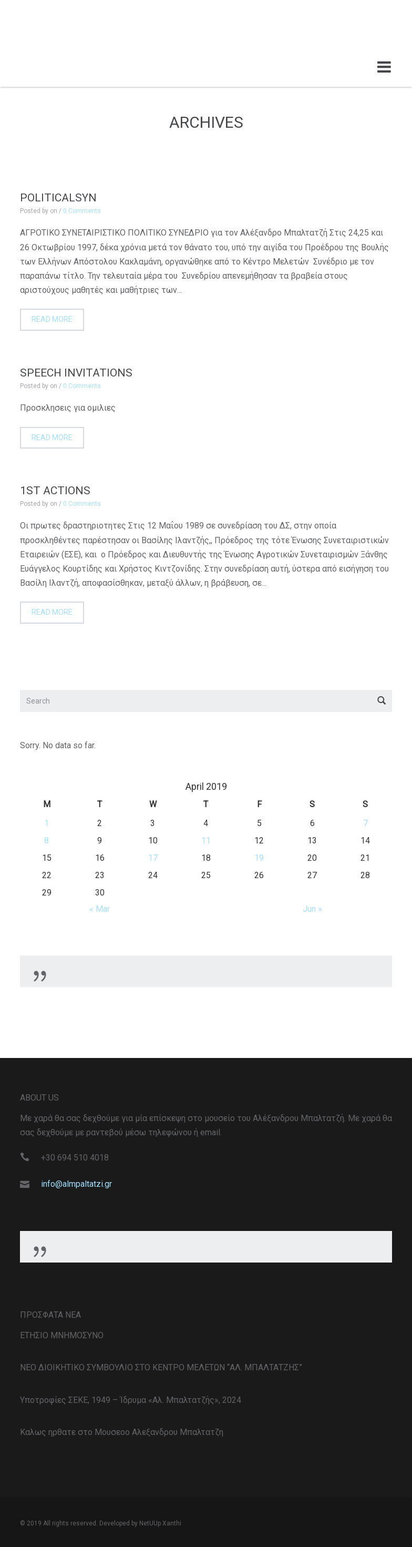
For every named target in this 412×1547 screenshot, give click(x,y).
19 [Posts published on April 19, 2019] (259, 858)
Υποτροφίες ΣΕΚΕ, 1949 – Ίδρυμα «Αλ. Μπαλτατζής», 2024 (130, 1400)
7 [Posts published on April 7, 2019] (365, 823)
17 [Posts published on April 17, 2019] (153, 858)
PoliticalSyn (58, 197)
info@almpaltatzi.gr (76, 1184)
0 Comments (82, 211)
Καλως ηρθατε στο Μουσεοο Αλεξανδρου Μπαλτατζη (121, 1432)
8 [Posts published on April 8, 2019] (46, 841)
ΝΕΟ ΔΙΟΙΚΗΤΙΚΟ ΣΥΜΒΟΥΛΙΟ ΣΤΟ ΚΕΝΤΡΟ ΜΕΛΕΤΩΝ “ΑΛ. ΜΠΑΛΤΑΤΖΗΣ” (161, 1367)
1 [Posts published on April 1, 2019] (46, 823)
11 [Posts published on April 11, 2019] (206, 841)
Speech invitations (76, 373)
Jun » (312, 909)
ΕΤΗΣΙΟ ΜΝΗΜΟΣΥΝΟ (62, 1335)
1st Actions (55, 490)
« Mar (99, 909)
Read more (52, 319)
